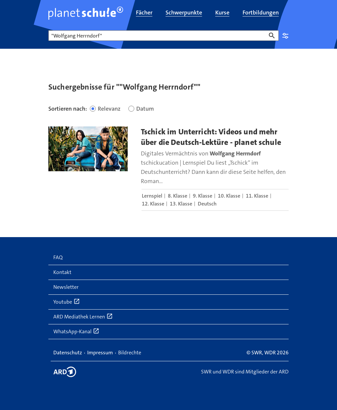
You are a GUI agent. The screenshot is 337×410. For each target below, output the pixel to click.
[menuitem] (144, 13)
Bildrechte (129, 352)
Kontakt (62, 272)
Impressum (100, 352)
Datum (145, 109)
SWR (256, 352)
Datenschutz (67, 352)
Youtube (66, 301)
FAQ (58, 257)
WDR (270, 352)
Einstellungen (285, 35)
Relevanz (109, 109)
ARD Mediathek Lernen (83, 316)
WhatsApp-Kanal (76, 331)
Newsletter (66, 287)
